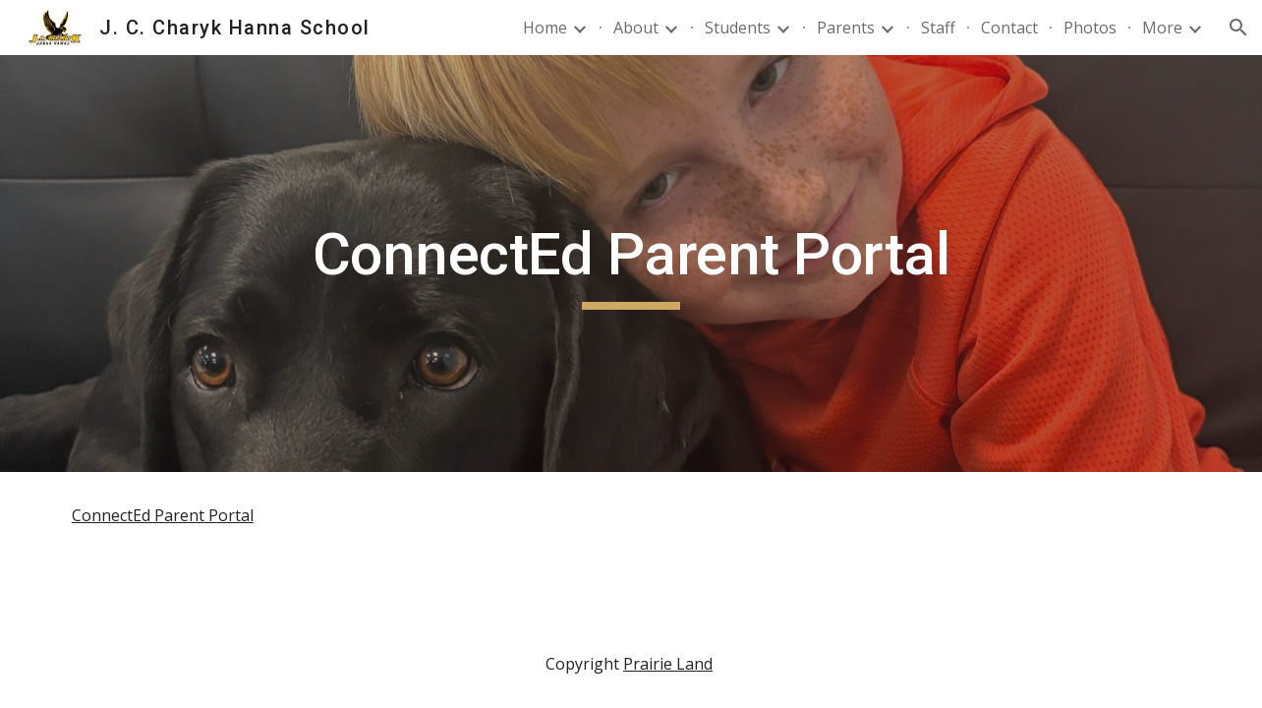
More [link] (1162, 27)
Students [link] (738, 27)
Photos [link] (1090, 27)
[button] (1238, 27)
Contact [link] (1009, 27)
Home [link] (545, 27)
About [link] (636, 27)
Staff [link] (938, 27)
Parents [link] (846, 27)
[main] (631, 263)
